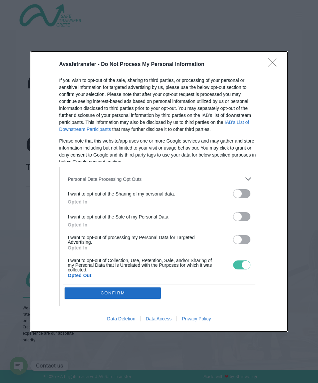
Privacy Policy (196, 319)
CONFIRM (113, 292)
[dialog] (159, 192)
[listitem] (159, 179)
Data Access (158, 319)
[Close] (274, 64)
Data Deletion (121, 319)
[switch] (241, 193)
